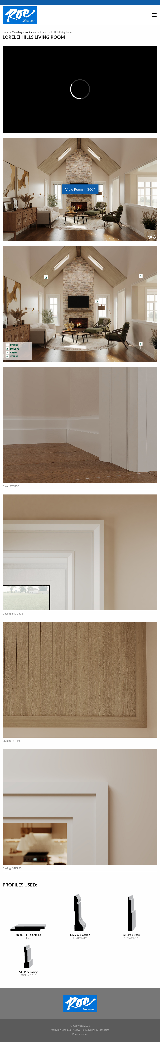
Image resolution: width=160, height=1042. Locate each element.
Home (6, 32)
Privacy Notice (80, 1034)
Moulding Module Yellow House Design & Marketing (80, 1029)
